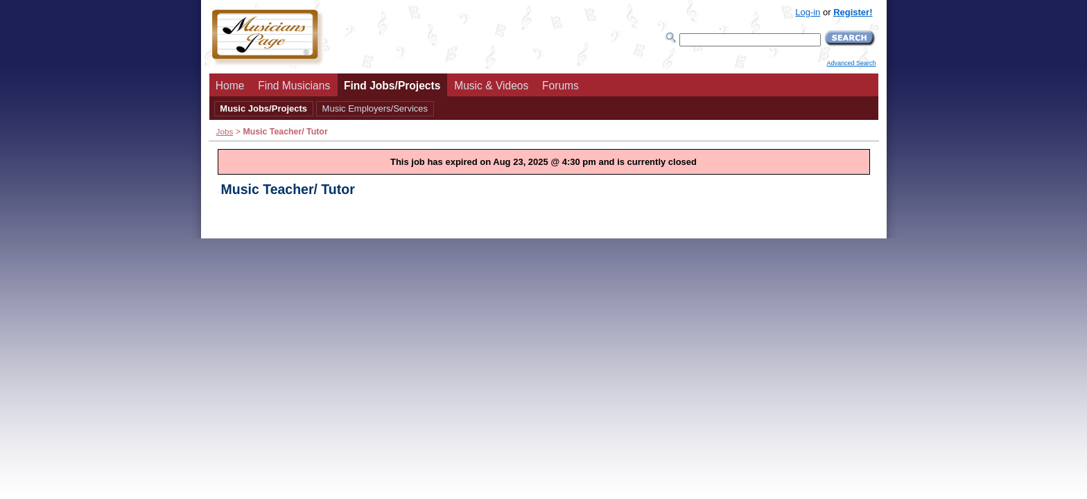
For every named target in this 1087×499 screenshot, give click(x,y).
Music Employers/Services (375, 108)
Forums (560, 85)
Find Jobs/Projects (392, 85)
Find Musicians (294, 85)
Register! (852, 12)
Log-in (807, 12)
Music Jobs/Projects (263, 108)
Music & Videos (491, 85)
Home (230, 85)
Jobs (225, 131)
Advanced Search (851, 63)
